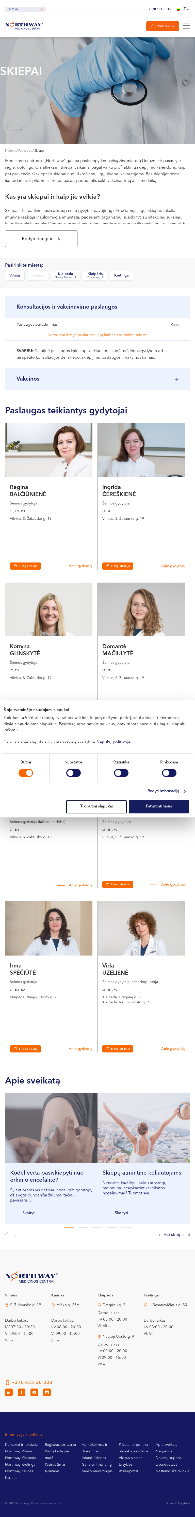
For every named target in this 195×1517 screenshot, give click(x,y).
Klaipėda (65, 276)
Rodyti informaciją (164, 791)
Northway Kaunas (19, 1471)
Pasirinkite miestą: (24, 265)
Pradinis (10, 150)
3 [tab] (97, 1227)
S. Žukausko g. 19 (25, 1305)
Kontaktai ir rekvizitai (22, 1445)
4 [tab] (112, 1227)
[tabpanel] (51, 1158)
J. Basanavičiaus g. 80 (168, 1305)
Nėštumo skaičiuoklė (172, 1471)
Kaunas (37, 275)
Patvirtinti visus (159, 806)
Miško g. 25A (67, 1305)
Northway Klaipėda (20, 1458)
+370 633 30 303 (160, 9)
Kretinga (121, 275)
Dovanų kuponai (169, 1458)
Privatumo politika (133, 1445)
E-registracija (28, 566)
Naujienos (164, 1451)
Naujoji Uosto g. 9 (118, 1337)
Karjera (11, 1478)
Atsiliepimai (128, 1471)
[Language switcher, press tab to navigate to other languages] (183, 9)
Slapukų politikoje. (114, 742)
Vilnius (14, 275)
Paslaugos (25, 150)
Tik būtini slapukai (96, 806)
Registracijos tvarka (60, 1445)
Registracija (165, 26)
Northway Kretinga (20, 1464)
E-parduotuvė (166, 1464)
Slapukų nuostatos (133, 1451)
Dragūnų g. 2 (114, 1305)
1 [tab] (69, 1227)
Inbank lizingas (94, 1458)
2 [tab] (83, 1227)
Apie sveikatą (166, 1445)
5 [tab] (126, 1227)
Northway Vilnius (18, 1451)
